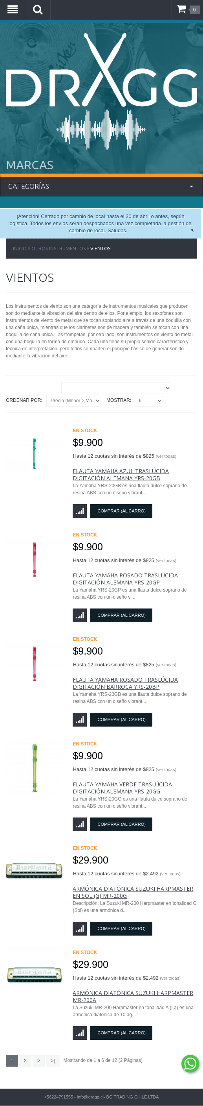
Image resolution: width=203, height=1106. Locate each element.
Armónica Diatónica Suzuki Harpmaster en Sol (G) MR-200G (133, 892)
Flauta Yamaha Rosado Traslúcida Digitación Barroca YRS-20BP (125, 683)
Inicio (20, 248)
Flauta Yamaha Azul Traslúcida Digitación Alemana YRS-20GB (121, 474)
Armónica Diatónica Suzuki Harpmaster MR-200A (133, 996)
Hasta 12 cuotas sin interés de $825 (124, 456)
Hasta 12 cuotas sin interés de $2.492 (126, 874)
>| (53, 1060)
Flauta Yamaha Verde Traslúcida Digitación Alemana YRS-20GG (122, 787)
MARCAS (29, 165)
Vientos (100, 248)
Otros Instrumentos (58, 248)
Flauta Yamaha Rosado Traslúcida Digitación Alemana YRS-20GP (125, 578)
